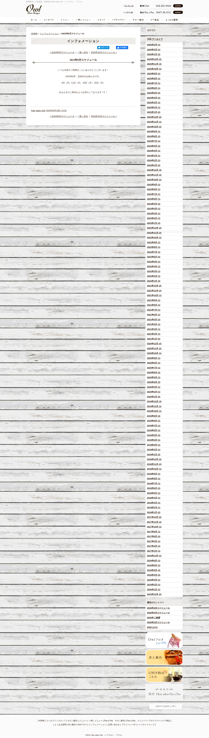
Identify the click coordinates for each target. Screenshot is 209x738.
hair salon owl (38, 110)
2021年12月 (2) (154, 286)
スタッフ (62, 721)
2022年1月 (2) (153, 281)
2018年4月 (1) (153, 498)
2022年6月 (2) (153, 257)
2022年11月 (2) (154, 233)
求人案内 (72, 724)
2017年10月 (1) (154, 527)
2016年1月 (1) (153, 589)
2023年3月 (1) (153, 213)
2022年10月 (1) (154, 237)
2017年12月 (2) (154, 517)
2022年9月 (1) (153, 242)
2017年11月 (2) (154, 522)
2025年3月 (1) (153, 102)
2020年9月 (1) (153, 358)
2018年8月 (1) (153, 478)
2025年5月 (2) (153, 93)
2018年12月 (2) (154, 459)
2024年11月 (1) (154, 122)
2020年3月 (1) (153, 387)
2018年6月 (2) (153, 488)
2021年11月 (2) (154, 290)
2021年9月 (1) (153, 300)
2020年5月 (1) (153, 377)
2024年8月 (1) (153, 136)
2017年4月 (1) (153, 546)
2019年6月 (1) (153, 430)
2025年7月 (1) (153, 83)
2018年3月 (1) (153, 503)
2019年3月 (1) (153, 445)
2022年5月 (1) (153, 261)
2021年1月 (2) (153, 339)
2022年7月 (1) (153, 252)
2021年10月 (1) (154, 295)
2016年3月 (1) (153, 580)
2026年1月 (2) (153, 54)
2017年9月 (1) (153, 531)
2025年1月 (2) (153, 112)
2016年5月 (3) (153, 570)
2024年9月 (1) (153, 131)
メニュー (83, 721)
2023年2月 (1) (153, 218)
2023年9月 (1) (153, 184)
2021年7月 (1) (153, 310)
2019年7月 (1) (153, 425)
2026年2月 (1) (153, 49)
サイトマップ (148, 724)
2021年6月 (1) (153, 314)
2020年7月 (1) (153, 368)
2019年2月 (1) (153, 449)
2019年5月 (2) (153, 435)
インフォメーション (49, 33)
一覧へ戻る (82, 52)
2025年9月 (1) (153, 73)
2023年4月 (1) (153, 208)
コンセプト (51, 721)
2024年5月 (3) (153, 146)
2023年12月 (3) (154, 170)
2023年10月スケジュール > (104, 52)
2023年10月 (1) (154, 179)
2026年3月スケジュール (158, 613)
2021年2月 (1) (153, 334)
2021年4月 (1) (153, 324)
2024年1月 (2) (153, 165)
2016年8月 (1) (153, 560)
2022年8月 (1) (153, 247)
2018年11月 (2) (154, 464)
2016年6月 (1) (153, 565)
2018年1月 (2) (153, 512)
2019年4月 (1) (153, 440)
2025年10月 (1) (154, 69)
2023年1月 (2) (153, 223)
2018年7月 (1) (153, 483)
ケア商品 (166, 721)
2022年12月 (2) (154, 228)
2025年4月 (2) (153, 98)
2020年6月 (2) (153, 372)
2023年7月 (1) (153, 194)
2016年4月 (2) (153, 575)
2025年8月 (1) (153, 78)
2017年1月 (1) (153, 551)
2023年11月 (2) (154, 175)
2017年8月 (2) (153, 536)
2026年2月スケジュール (158, 622)
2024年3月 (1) (153, 155)
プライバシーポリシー (131, 724)
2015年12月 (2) (154, 594)
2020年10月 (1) (154, 353)
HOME (34, 33)
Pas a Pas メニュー (136, 721)
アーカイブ (157, 39)
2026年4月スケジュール (158, 608)
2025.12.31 (152, 627)
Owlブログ (82, 724)
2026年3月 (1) (153, 44)
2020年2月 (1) (153, 392)
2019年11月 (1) (154, 406)
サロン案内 (72, 721)
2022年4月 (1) (153, 266)
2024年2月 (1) (153, 160)
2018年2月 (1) (153, 507)
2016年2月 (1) (153, 584)
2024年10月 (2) (154, 127)
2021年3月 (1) (153, 329)
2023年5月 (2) (153, 204)
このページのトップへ (165, 706)
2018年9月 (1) (153, 474)
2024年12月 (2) (154, 117)
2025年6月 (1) (153, 88)
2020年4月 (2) (153, 382)
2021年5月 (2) (153, 319)
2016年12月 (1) (154, 555)
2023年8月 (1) (153, 189)
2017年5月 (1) (153, 541)
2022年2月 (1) (153, 276)
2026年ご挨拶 (153, 617)
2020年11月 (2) (154, 348)
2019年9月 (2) (153, 416)
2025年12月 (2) (154, 59)
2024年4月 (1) (153, 151)
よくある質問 (60, 724)
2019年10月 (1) (154, 411)
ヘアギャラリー (154, 721)
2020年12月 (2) (154, 343)
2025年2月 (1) (153, 107)
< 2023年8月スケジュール (62, 52)
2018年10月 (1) (154, 469)
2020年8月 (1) (153, 363)
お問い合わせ (114, 724)
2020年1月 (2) (153, 396)
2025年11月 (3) (154, 64)
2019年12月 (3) (154, 401)
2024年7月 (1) (153, 141)
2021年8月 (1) (153, 305)
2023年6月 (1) (153, 199)
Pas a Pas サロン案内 (114, 721)
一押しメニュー (95, 721)
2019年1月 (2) (153, 454)
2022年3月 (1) (153, 271)
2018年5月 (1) (153, 493)
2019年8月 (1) (153, 420)
